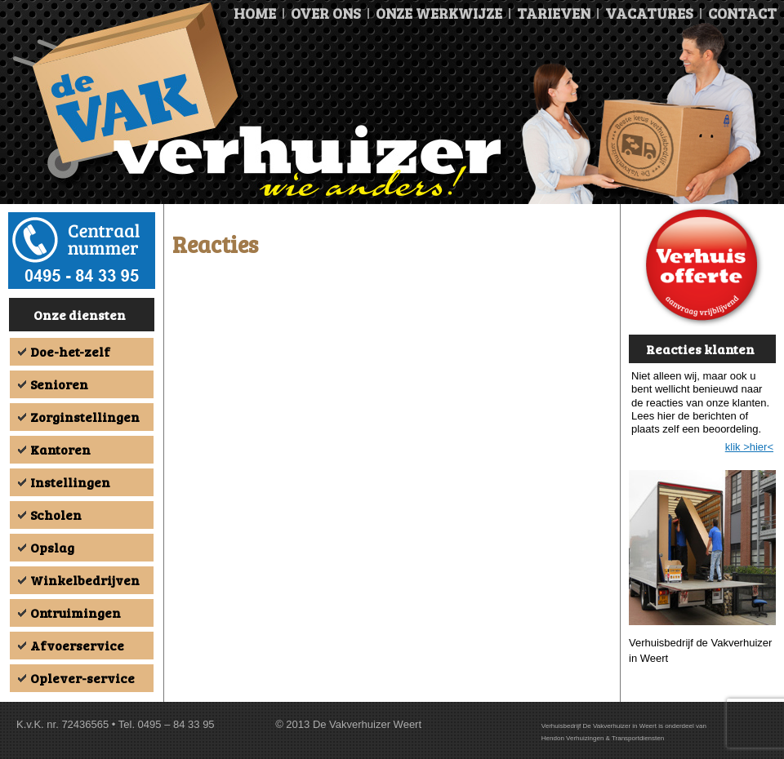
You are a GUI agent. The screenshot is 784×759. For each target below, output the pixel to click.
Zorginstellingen (85, 416)
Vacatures (649, 13)
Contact (742, 13)
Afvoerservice (77, 645)
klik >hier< (749, 447)
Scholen (56, 514)
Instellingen (70, 481)
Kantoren (60, 449)
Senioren (59, 384)
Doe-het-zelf (70, 351)
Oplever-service (82, 677)
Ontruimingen (75, 612)
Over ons (326, 13)
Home (255, 13)
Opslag (52, 547)
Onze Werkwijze (439, 13)
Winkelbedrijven (85, 579)
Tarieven (553, 13)
